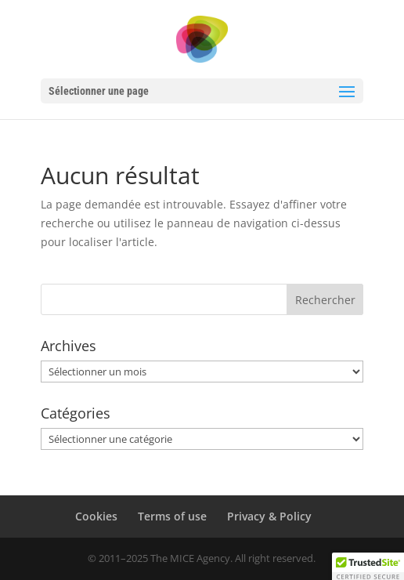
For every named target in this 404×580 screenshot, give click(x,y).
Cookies (96, 516)
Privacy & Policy (269, 516)
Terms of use (172, 516)
